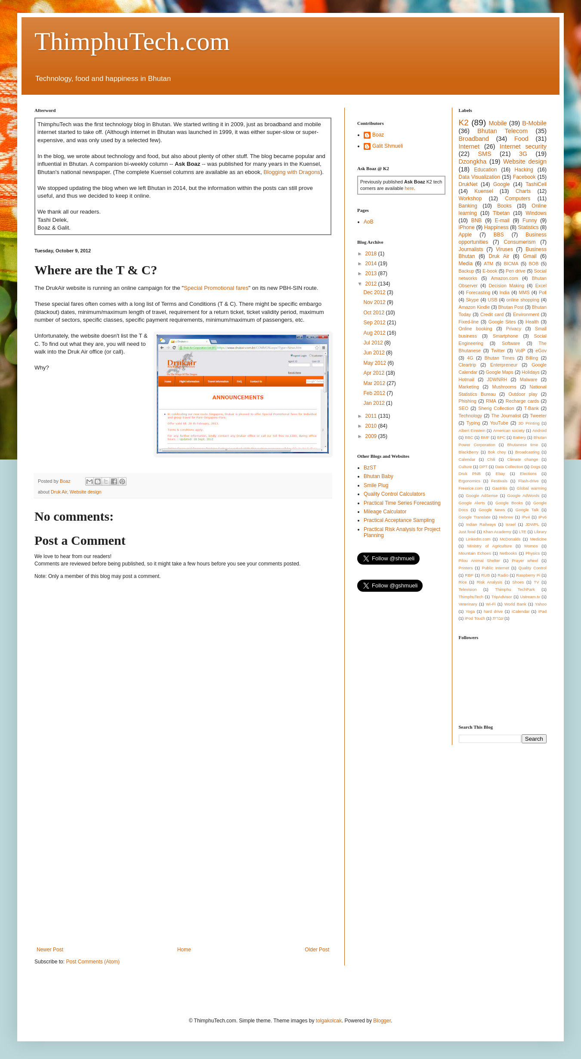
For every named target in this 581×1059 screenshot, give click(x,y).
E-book (489, 270)
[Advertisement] (80, 855)
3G (523, 153)
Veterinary (468, 604)
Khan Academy (497, 531)
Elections (528, 473)
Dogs (535, 466)
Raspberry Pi (528, 575)
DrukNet (468, 184)
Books (504, 206)
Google (501, 184)
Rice (463, 582)
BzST (370, 468)
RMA (491, 401)
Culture (465, 466)
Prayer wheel (525, 560)
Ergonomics (470, 480)
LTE (522, 531)
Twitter (498, 350)
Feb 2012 (374, 393)
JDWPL (532, 524)
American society (509, 430)
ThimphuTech (471, 596)
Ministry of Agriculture (489, 545)
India (505, 292)
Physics (532, 553)
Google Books (509, 502)
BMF (485, 437)
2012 (371, 284)
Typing (473, 422)
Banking (468, 206)
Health (532, 321)
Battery (519, 437)
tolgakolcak (329, 1021)
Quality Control (532, 567)
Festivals (499, 480)
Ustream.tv (530, 596)
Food (521, 138)
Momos (531, 545)
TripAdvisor (501, 596)
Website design (86, 491)
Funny (529, 220)
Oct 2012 (374, 313)
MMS (524, 292)
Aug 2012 (375, 333)
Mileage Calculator (385, 512)
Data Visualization (480, 177)
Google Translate (475, 517)
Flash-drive (528, 480)
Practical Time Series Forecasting (402, 503)
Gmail (529, 256)
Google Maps (499, 372)
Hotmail (467, 379)
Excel (541, 285)
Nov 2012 (375, 302)
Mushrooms (504, 386)
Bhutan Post (511, 307)
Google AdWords (523, 495)
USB (492, 299)
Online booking (475, 328)
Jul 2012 (373, 343)
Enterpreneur (503, 364)
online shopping (523, 299)
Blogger (382, 1021)
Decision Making (506, 285)
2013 (371, 273)
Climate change (522, 459)
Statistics (528, 227)
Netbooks (508, 553)
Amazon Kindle (474, 307)
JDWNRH (497, 379)
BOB (534, 263)
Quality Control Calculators (394, 494)
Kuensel (483, 191)
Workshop (470, 199)
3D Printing (528, 423)
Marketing (469, 386)
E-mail (502, 220)
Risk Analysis (489, 582)
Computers (518, 199)
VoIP (520, 350)
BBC (469, 437)
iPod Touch (475, 618)
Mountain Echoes (475, 553)
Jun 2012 (374, 353)
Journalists (471, 249)
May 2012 (375, 363)
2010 (371, 426)
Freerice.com (471, 488)
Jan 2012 (374, 403)
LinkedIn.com (478, 539)
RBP (469, 575)
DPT (483, 466)
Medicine (538, 539)
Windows (536, 213)
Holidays (530, 372)
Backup (466, 270)
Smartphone (505, 336)
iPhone (467, 227)
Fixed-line (469, 321)
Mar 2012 (374, 383)
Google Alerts (472, 502)
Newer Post (50, 950)
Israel (511, 524)
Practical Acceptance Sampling (399, 520)
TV (536, 582)
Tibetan (501, 213)
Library (540, 531)
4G (470, 357)
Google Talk (527, 509)
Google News (492, 509)
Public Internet (495, 567)
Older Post (317, 950)
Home (184, 950)
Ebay (500, 473)
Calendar (467, 459)
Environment (526, 314)
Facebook (524, 177)
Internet (469, 146)
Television (468, 589)
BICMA (511, 263)
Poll (543, 292)
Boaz (378, 135)
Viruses (504, 249)
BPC (501, 437)
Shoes (518, 582)
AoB (369, 222)
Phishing (467, 401)
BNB (476, 220)
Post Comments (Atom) (93, 962)
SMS (484, 153)
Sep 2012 (375, 323)
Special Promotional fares (216, 288)
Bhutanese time (522, 444)
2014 (371, 264)
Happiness (496, 227)
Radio (503, 575)
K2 (464, 122)
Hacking (524, 170)
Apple (465, 235)
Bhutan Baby (378, 476)
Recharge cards (522, 401)
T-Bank (531, 408)
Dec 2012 (375, 292)
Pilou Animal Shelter (479, 560)
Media (466, 264)
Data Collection (509, 466)
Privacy (513, 328)
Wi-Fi (490, 604)
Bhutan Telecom (502, 130)
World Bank (515, 604)
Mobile (497, 123)
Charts (523, 191)
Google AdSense (482, 495)
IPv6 (542, 517)
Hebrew (506, 517)
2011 (371, 416)
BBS (499, 235)
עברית (497, 618)
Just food (467, 531)
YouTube (499, 422)
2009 (371, 436)
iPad (542, 611)
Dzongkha (473, 161)
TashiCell (536, 184)
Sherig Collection (496, 408)
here (409, 188)
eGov (541, 350)
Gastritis (499, 488)
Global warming (532, 488)
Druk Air (59, 491)
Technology (470, 415)
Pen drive (515, 270)
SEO (464, 408)
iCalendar (520, 611)
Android (539, 430)
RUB (485, 575)
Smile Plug (376, 485)
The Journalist (506, 415)
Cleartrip (467, 364)
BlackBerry (469, 452)
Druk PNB (470, 473)
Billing (532, 357)
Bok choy (497, 452)
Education (485, 170)
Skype (472, 299)
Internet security (523, 146)
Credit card (492, 314)
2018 (371, 254)
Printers (466, 567)
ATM (488, 263)
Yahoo (541, 604)
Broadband (474, 138)
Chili (491, 459)
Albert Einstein (472, 430)
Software (511, 343)
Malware (529, 379)
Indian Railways (481, 524)
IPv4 (526, 517)
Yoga (470, 611)
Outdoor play (522, 394)
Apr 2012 (374, 373)
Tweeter (538, 415)
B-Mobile (534, 123)
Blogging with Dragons (291, 172)
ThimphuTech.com (132, 41)
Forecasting (478, 292)
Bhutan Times (500, 357)
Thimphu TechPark (515, 589)
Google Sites (502, 321)
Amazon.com (504, 278)
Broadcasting (527, 452)
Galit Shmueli (387, 146)
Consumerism (520, 242)
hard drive (493, 611)
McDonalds (510, 539)
